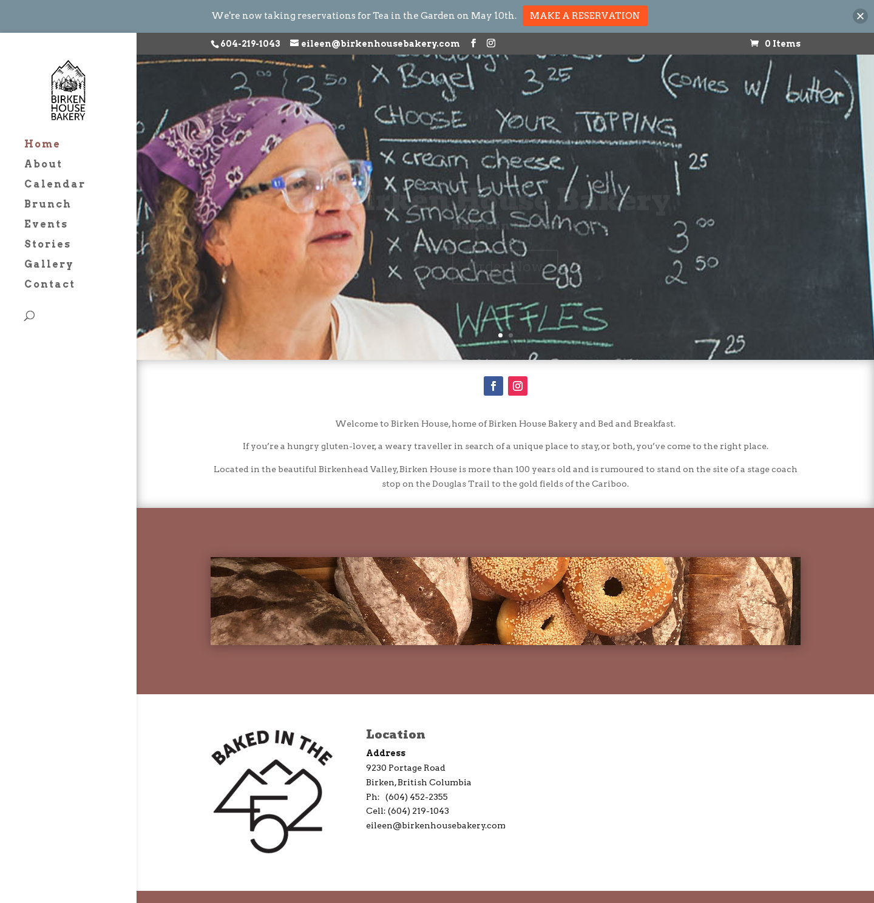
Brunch (48, 205)
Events (46, 225)
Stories (47, 245)
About (43, 165)
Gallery (49, 265)
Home (42, 145)
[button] (860, 16)
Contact (49, 285)
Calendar (55, 185)
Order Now (505, 600)
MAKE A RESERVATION (585, 15)
